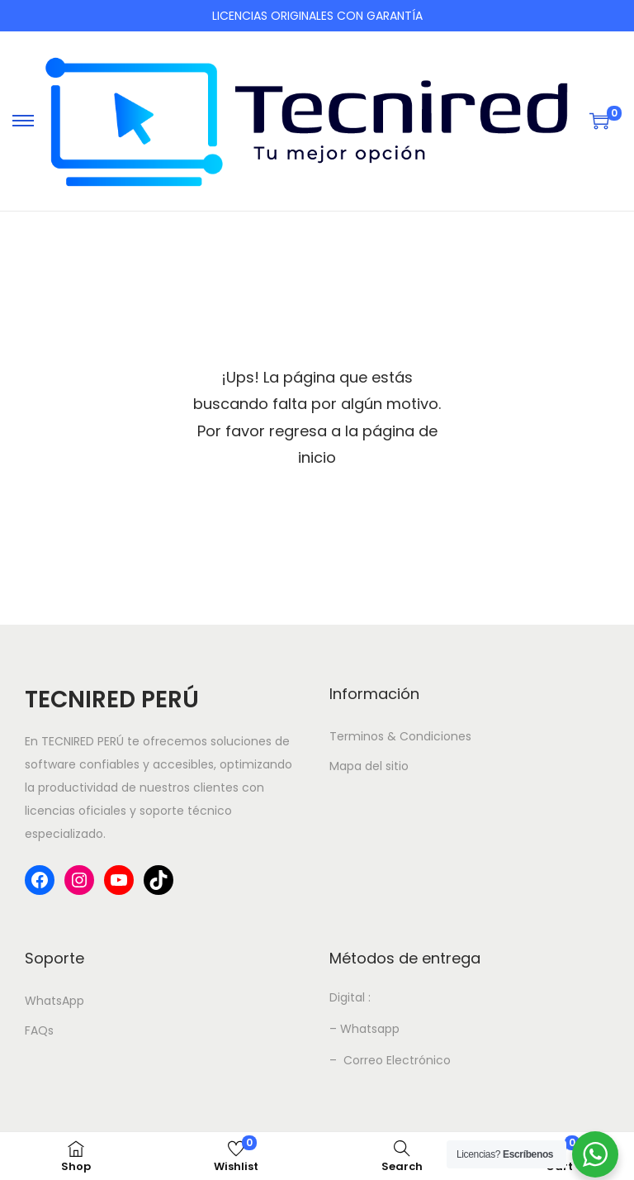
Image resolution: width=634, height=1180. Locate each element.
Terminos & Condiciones (400, 736)
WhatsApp (54, 1000)
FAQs (39, 1030)
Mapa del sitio (369, 766)
